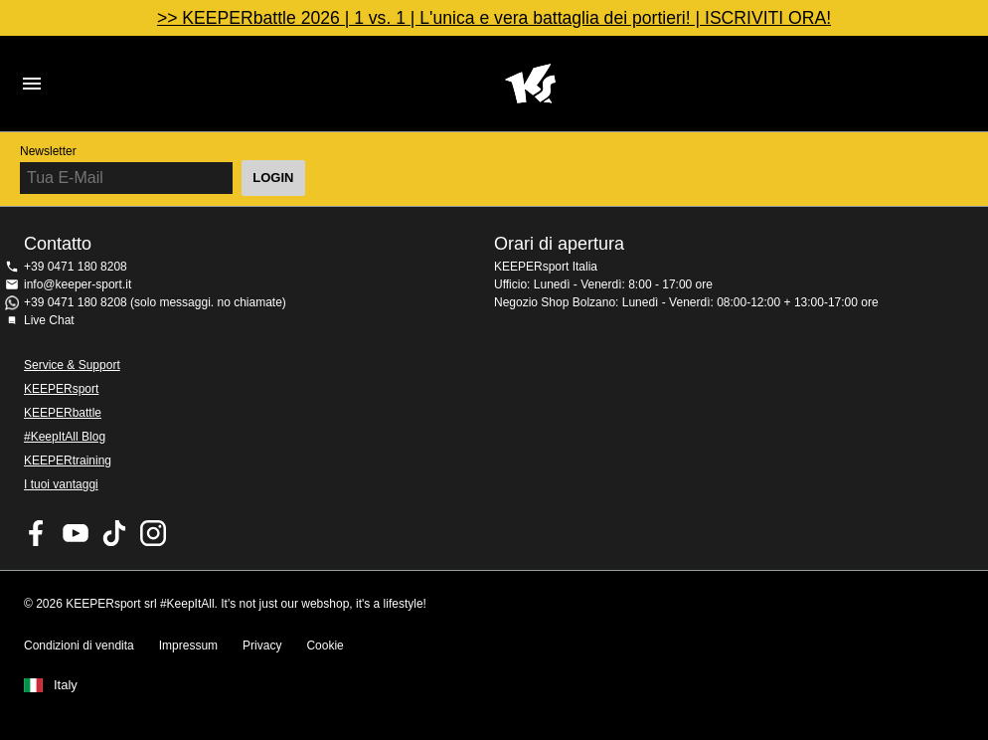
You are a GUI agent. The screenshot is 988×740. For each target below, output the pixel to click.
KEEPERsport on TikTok (114, 533)
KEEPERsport (61, 389)
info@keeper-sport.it (77, 284)
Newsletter (48, 151)
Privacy (262, 645)
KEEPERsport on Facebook (37, 533)
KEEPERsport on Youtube (75, 533)
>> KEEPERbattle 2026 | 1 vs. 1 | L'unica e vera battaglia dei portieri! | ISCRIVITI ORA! (494, 18)
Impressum (188, 645)
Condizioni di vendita (79, 645)
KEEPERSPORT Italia (530, 83)
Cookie (324, 645)
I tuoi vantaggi (61, 484)
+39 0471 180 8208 (75, 267)
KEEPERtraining (67, 460)
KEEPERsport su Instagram (153, 533)
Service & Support (72, 365)
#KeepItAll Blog (64, 437)
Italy (66, 685)
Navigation (32, 83)
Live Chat (49, 320)
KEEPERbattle (62, 413)
